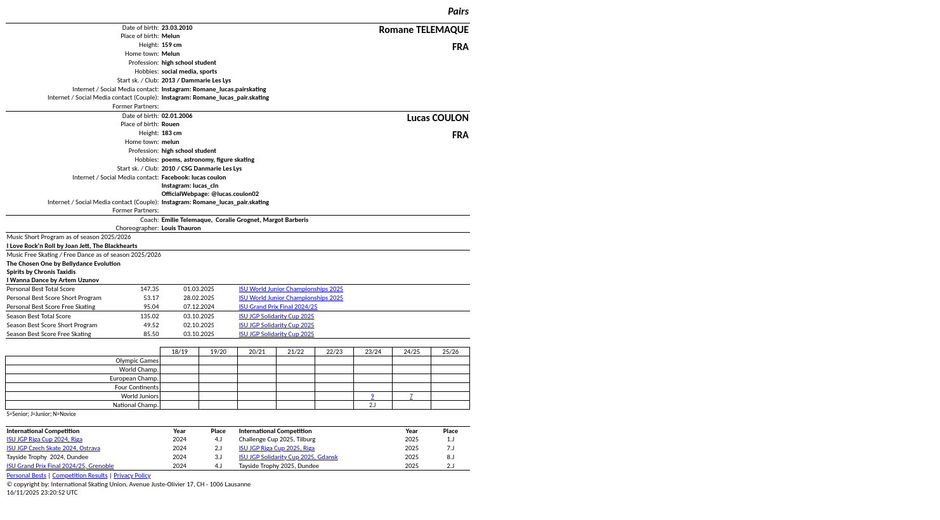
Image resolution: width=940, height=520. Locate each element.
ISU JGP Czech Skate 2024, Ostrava (54, 448)
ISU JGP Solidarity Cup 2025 (277, 316)
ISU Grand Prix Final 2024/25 (278, 306)
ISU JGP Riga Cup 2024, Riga (45, 439)
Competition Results (80, 475)
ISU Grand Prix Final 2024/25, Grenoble (60, 466)
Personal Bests (26, 475)
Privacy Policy (132, 475)
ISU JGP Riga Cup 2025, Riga (277, 448)
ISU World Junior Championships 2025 (291, 289)
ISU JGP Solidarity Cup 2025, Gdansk (288, 457)
